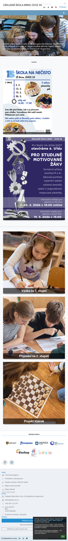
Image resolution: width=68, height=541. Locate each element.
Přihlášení (62, 7)
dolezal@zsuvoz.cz (12, 500)
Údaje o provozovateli (12, 486)
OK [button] (63, 536)
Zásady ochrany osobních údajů (16, 482)
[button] (56, 7)
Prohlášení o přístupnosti (14, 479)
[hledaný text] (54, 4)
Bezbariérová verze (9, 538)
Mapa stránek (10, 489)
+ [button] (44, 7)
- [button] (48, 7)
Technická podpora (12, 475)
